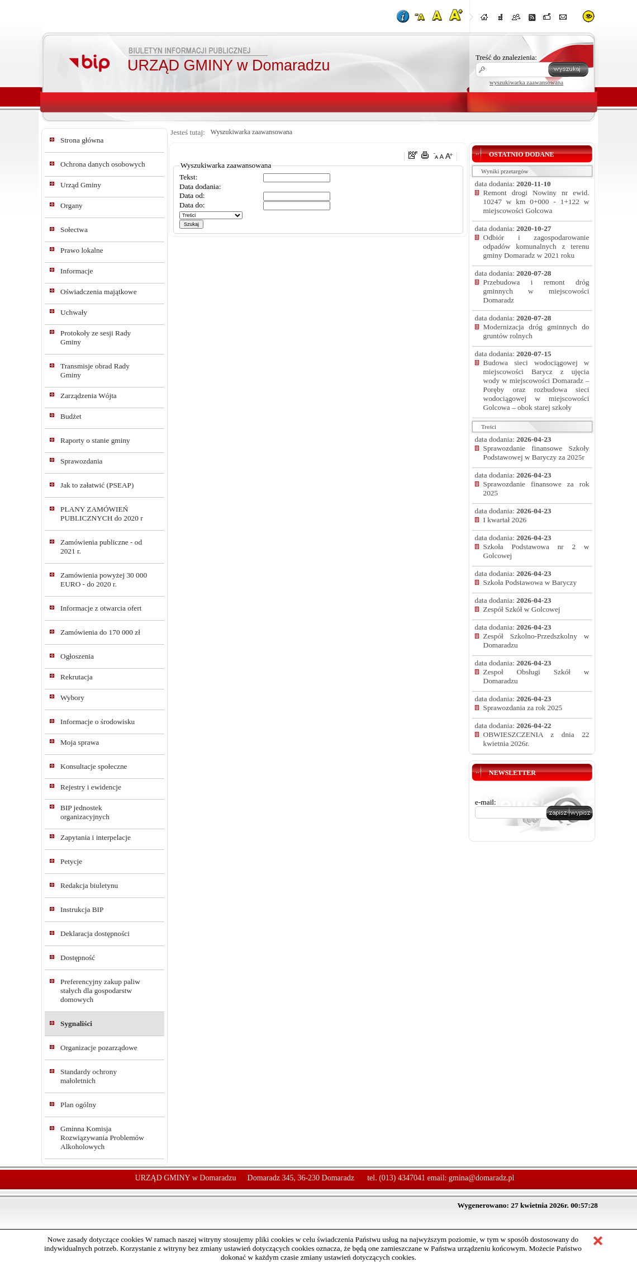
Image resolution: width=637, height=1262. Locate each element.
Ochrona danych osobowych (102, 164)
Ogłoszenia (77, 656)
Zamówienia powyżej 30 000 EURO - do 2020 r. (103, 579)
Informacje (76, 271)
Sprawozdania (81, 461)
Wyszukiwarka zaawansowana (251, 132)
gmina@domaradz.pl (481, 1178)
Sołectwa (74, 229)
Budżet (71, 416)
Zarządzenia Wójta (88, 395)
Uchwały (73, 312)
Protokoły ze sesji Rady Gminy (95, 337)
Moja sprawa (79, 742)
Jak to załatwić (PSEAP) (97, 485)
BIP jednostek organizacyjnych (85, 812)
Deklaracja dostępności (95, 933)
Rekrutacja (76, 677)
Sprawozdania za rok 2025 (523, 707)
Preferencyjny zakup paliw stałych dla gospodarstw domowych (100, 990)
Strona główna (81, 140)
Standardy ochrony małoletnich (88, 1076)
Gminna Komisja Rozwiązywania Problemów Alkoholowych (102, 1137)
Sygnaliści (76, 1023)
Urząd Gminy (80, 185)
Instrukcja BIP (81, 909)
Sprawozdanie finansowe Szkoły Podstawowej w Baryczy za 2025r (536, 452)
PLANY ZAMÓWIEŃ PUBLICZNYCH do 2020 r (101, 513)
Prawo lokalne (81, 250)
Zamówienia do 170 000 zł (100, 632)
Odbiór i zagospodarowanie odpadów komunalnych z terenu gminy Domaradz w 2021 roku (536, 246)
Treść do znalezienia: (506, 57)
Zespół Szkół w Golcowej (521, 609)
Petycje (71, 861)
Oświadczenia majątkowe (98, 291)
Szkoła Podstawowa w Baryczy (530, 582)
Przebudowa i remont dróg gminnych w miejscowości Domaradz (536, 291)
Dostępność (77, 957)
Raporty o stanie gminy (95, 440)
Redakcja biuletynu (89, 885)
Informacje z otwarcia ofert (100, 608)
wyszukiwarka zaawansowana (526, 82)
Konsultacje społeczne (93, 766)
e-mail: (485, 802)
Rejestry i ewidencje (90, 787)
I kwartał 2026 (505, 520)
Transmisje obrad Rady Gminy (95, 370)
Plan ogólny (78, 1104)
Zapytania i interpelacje (95, 837)
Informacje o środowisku (97, 721)
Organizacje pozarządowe (98, 1047)
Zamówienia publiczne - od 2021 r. (101, 546)
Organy (71, 205)
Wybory (72, 697)
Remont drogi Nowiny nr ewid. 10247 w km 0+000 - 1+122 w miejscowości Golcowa (536, 201)
